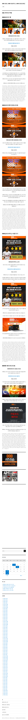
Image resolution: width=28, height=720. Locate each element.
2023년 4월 (5, 650)
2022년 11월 (5, 657)
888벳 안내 (18, 214)
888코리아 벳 (6, 17)
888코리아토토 (4, 98)
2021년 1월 (5, 689)
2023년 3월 (5, 651)
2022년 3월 (5, 668)
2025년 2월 (5, 618)
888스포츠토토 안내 (18, 221)
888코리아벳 (22, 97)
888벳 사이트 (19, 213)
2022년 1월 (5, 671)
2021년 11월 (5, 674)
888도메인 (13, 435)
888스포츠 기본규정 (6, 704)
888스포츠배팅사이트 (11, 93)
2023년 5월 (5, 648)
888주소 (11, 97)
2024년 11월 (5, 623)
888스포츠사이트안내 (11, 218)
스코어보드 (4, 712)
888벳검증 (12, 92)
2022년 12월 (5, 656)
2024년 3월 (5, 634)
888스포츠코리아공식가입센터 (20, 350)
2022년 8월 (5, 661)
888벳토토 (3, 99)
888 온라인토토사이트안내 (12, 209)
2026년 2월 (5, 601)
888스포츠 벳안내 (21, 348)
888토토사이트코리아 (5, 358)
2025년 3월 (5, 617)
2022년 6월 (5, 664)
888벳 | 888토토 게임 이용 (8, 588)
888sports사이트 (9, 435)
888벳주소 (15, 92)
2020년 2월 (5, 694)
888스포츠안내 (5, 94)
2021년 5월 (5, 683)
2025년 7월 (5, 611)
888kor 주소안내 (10, 444)
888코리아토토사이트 (10, 98)
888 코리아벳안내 (6, 434)
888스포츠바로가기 (15, 217)
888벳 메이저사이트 (5, 90)
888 (8, 85)
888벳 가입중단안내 (9, 346)
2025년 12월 (5, 604)
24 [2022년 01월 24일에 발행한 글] (7, 571)
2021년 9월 (5, 677)
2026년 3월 (5, 600)
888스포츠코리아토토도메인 (21, 220)
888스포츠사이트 (17, 93)
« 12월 (7, 575)
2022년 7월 (5, 663)
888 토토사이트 (13, 344)
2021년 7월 (5, 680)
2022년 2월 (5, 670)
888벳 (23, 98)
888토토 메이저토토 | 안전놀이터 (9, 585)
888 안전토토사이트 (9, 86)
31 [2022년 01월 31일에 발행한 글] (7, 573)
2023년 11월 (5, 640)
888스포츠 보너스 (5, 707)
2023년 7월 (5, 645)
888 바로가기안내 (17, 85)
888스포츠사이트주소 (17, 218)
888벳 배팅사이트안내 (11, 90)
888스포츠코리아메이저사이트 (15, 95)
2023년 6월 (5, 647)
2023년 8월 (5, 644)
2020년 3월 (5, 693)
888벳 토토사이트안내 (7, 92)
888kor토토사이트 (20, 345)
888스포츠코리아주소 (9, 96)
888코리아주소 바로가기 (10, 233)
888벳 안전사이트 (22, 214)
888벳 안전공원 (11, 436)
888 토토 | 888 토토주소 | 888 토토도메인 (13, 3)
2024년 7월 (5, 628)
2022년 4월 (5, 667)
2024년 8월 (5, 627)
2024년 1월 (5, 637)
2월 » (21, 575)
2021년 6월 (5, 681)
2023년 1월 (5, 654)
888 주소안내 (18, 209)
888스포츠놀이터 (4, 93)
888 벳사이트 (22, 85)
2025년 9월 (5, 608)
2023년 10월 (5, 641)
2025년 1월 (5, 620)
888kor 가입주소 (4, 345)
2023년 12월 (5, 638)
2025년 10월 (5, 607)
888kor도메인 (15, 345)
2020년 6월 (5, 690)
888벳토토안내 (11, 216)
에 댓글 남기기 (21, 100)
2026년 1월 (5, 602)
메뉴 (3, 6)
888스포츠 (22, 92)
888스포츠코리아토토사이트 (6, 352)
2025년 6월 (5, 612)
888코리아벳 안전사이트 (10, 105)
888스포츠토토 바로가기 (10, 221)
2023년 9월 (5, 643)
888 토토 (9, 344)
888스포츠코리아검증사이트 (13, 219)
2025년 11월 (5, 605)
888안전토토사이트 (11, 222)
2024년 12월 (5, 621)
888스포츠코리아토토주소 (15, 352)
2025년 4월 (5, 615)
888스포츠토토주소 (16, 353)
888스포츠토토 (21, 96)
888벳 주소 (19, 91)
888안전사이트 (6, 222)
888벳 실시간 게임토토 (7, 91)
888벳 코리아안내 (20, 215)
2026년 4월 (5, 598)
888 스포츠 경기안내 (5, 443)
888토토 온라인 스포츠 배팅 (8, 590)
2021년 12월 (5, 673)
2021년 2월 (5, 687)
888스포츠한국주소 (22, 353)
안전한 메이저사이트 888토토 (8, 587)
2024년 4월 (5, 633)
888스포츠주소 (10, 94)
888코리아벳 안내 (4, 223)
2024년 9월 (5, 625)
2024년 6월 (5, 630)
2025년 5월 (5, 614)
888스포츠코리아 (15, 94)
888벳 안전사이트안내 (5, 215)
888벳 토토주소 (12, 348)
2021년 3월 (5, 686)
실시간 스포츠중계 (5, 714)
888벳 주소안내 (15, 215)
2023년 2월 (5, 653)
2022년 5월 (5, 666)
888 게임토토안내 (18, 208)
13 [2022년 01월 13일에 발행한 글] (17, 566)
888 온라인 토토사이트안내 (16, 86)
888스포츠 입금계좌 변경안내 (7, 217)
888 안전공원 (21, 433)
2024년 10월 (5, 624)
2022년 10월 (5, 658)
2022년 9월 (5, 660)
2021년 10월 (5, 676)
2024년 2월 (5, 635)
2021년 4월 (5, 684)
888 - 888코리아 (11, 85)
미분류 (15, 98)
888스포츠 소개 (5, 702)
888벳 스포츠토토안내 (12, 214)
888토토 (17, 100)
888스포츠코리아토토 (16, 96)
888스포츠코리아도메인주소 (6, 95)
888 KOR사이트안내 (12, 208)
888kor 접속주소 (10, 345)
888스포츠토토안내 (6, 228)
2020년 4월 (5, 691)
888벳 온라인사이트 (15, 91)
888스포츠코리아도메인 (21, 94)
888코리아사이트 (18, 223)
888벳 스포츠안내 (18, 90)
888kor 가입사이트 (15, 434)
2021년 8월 (5, 679)
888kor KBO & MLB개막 (20, 344)
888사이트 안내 (20, 216)
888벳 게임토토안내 (15, 346)
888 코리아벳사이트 (5, 344)
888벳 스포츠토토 (6, 214)
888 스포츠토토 (11, 443)
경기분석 (3, 709)
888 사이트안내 (21, 358)
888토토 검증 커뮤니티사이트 (8, 584)
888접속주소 (8, 97)
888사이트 (19, 92)
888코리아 (14, 97)
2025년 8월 (5, 610)
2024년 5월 (5, 631)
